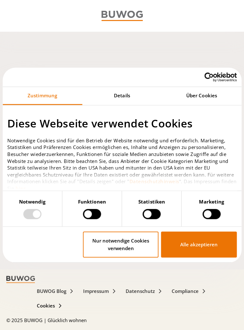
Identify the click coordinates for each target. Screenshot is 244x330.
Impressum (99, 291)
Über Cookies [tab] (201, 95)
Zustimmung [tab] (42, 95)
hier (20, 188)
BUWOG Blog (55, 291)
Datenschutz (144, 291)
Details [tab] (122, 95)
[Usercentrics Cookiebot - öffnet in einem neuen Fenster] (209, 77)
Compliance (189, 291)
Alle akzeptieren (199, 244)
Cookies (49, 305)
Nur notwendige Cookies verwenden (120, 244)
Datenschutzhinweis (154, 181)
